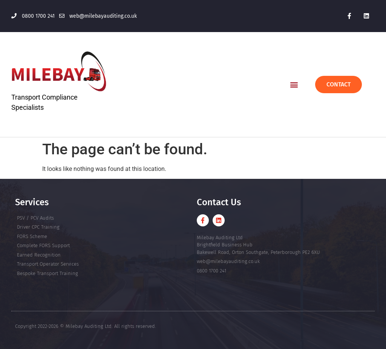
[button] (294, 84)
